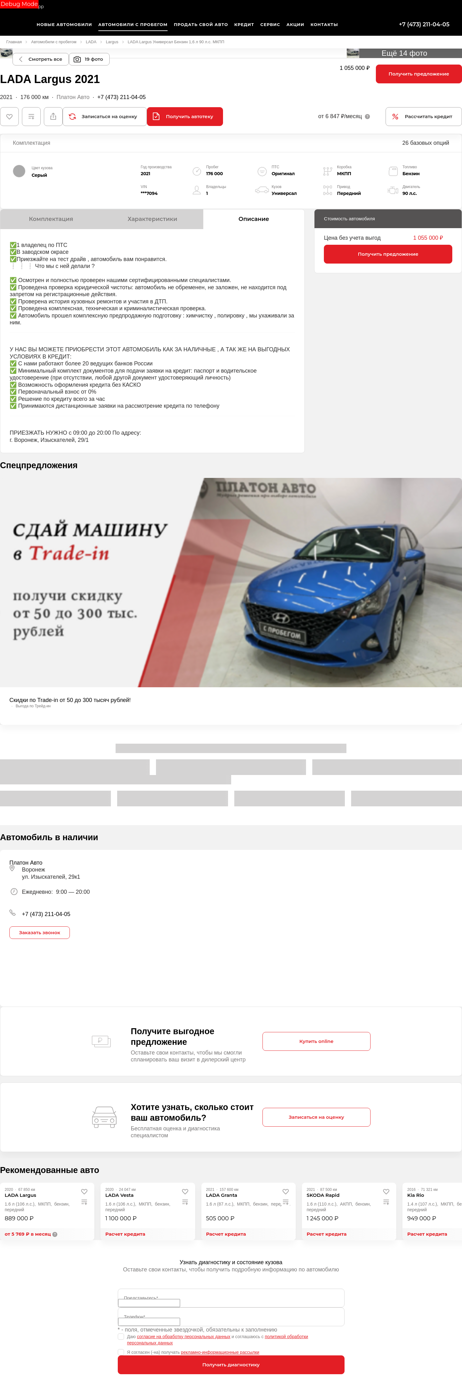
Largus (112, 41)
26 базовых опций (425, 143)
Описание (254, 219)
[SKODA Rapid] (323, 1195)
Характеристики (152, 219)
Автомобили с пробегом (53, 41)
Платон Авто (72, 97)
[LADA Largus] (20, 1195)
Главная (14, 41)
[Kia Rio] (415, 1195)
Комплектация (51, 219)
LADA (91, 41)
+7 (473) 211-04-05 (424, 24)
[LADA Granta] (221, 1195)
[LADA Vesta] (119, 1195)
